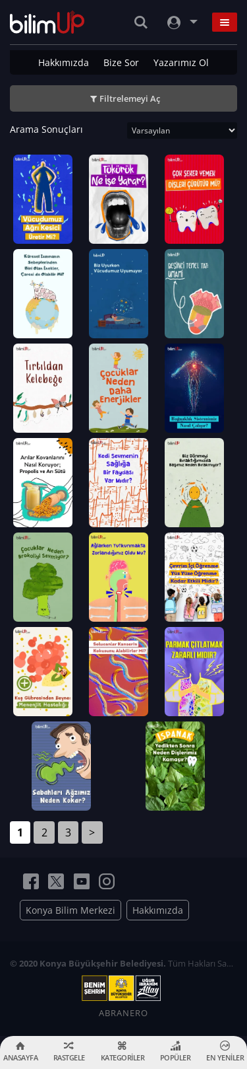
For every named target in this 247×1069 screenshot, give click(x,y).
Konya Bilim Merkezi (70, 910)
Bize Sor (121, 62)
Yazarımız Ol (181, 62)
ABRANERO (123, 1013)
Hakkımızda (63, 62)
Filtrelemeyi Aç (129, 98)
